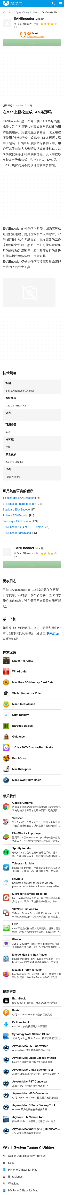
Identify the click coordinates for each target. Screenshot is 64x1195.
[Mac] (11, 12)
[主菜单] (60, 3)
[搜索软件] (53, 3)
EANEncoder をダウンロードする (23, 527)
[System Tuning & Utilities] (27, 12)
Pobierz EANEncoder (15, 515)
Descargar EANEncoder (17, 521)
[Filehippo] (12, 3)
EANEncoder (29, 19)
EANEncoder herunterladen (19, 503)
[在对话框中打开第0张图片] (29, 292)
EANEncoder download (17, 533)
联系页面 (52, 633)
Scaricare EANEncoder (17, 509)
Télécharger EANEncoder (18, 497)
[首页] (4, 12)
